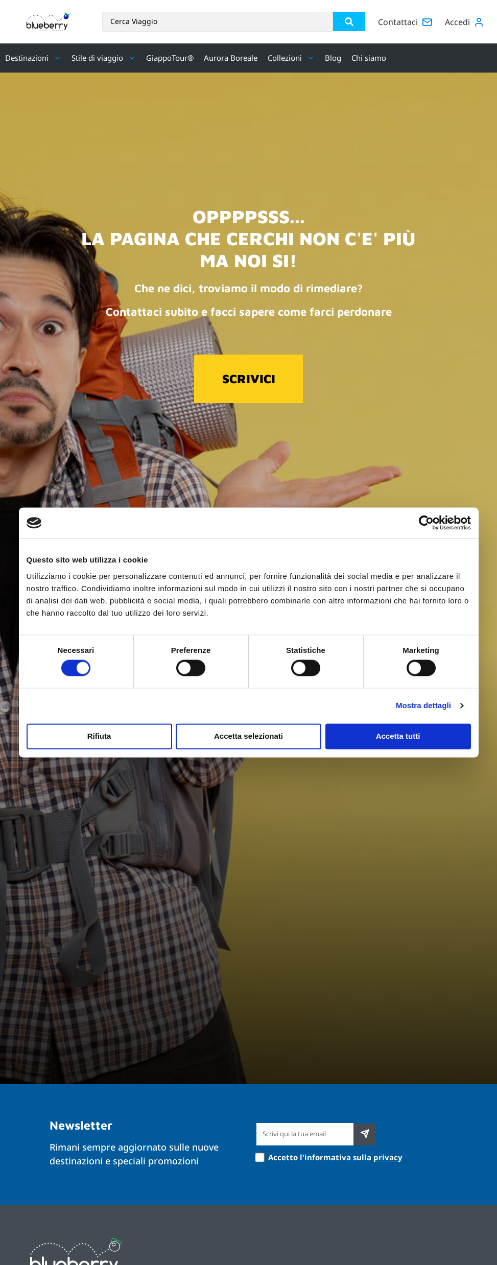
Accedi (457, 22)
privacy (388, 1157)
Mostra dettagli (423, 705)
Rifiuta (99, 736)
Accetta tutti (398, 736)
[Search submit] (349, 21)
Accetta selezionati (248, 736)
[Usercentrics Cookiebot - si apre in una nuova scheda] (426, 522)
